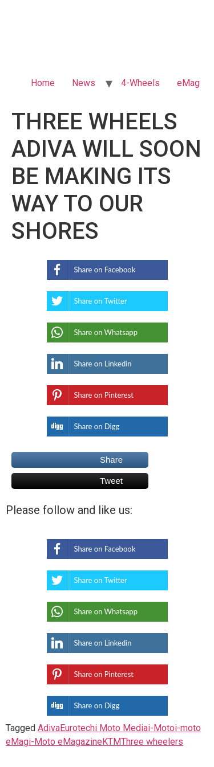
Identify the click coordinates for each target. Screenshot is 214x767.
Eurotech (77, 728)
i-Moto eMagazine (65, 741)
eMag (188, 82)
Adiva (49, 728)
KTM (111, 741)
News (83, 82)
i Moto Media (121, 728)
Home (43, 82)
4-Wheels (140, 82)
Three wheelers (152, 741)
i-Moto (161, 728)
